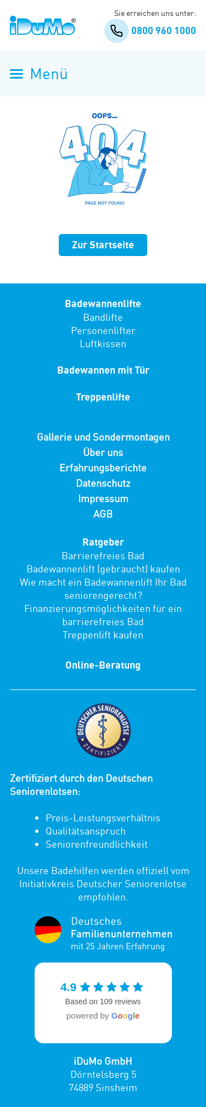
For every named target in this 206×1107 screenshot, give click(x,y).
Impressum (103, 498)
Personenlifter (103, 330)
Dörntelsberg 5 (103, 1074)
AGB (103, 514)
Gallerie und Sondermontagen (103, 437)
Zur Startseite (103, 244)
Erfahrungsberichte (103, 467)
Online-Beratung (103, 665)
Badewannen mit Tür (103, 370)
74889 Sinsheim (103, 1087)
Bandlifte (103, 317)
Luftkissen (103, 343)
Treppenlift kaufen (103, 634)
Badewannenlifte (103, 303)
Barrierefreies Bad (103, 555)
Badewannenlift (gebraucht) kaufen (103, 569)
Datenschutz (103, 483)
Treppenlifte (103, 397)
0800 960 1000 (150, 31)
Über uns (103, 452)
